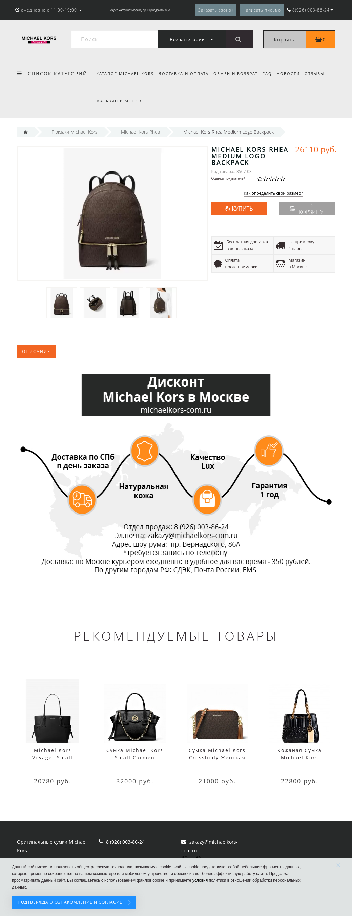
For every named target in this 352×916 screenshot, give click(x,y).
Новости (292, 73)
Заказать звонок (216, 10)
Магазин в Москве (120, 100)
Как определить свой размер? (273, 193)
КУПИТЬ (242, 208)
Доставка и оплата (185, 73)
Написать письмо (262, 10)
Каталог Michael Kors (125, 73)
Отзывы (320, 73)
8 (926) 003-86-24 (125, 841)
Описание (36, 351)
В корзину (306, 208)
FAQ (270, 73)
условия (200, 880)
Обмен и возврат (237, 73)
